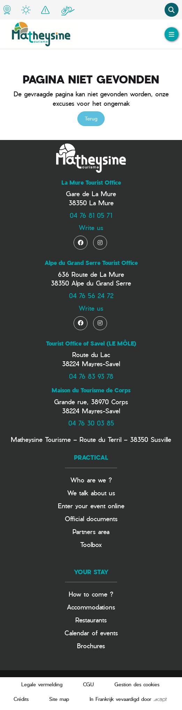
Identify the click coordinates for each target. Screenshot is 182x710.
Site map (59, 699)
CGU (88, 684)
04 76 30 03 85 (91, 423)
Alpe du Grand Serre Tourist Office (91, 263)
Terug (91, 118)
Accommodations (91, 607)
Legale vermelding (41, 684)
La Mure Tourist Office (91, 182)
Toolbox (91, 544)
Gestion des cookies (136, 684)
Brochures (91, 645)
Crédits (21, 699)
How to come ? (91, 594)
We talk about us (91, 492)
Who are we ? (91, 479)
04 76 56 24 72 (91, 295)
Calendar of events (91, 632)
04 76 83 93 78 (91, 376)
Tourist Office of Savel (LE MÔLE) (91, 343)
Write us (91, 227)
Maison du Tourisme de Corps (91, 390)
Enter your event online (91, 505)
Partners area (91, 531)
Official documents (91, 518)
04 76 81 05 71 (91, 215)
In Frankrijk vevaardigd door (128, 699)
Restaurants (91, 619)
